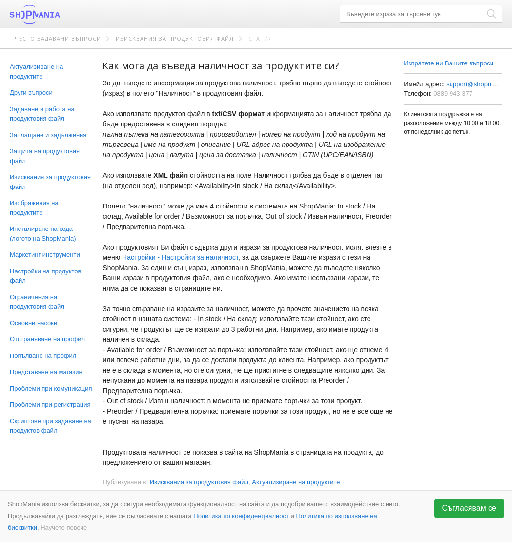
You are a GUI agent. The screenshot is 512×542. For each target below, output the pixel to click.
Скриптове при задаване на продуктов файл (50, 426)
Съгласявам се (469, 508)
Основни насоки (33, 323)
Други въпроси (31, 92)
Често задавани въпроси (58, 38)
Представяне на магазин (46, 371)
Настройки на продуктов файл (45, 276)
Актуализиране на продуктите (36, 71)
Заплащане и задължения (48, 135)
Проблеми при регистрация (50, 404)
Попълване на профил (43, 355)
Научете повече (64, 527)
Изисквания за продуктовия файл (175, 38)
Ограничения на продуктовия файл (37, 302)
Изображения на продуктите (34, 207)
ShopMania (58, 14)
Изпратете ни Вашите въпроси (448, 63)
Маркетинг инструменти (45, 254)
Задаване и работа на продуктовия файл (42, 114)
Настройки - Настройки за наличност (180, 257)
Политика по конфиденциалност (241, 516)
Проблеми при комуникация (51, 388)
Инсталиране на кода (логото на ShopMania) (43, 233)
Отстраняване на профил (47, 339)
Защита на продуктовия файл (45, 156)
